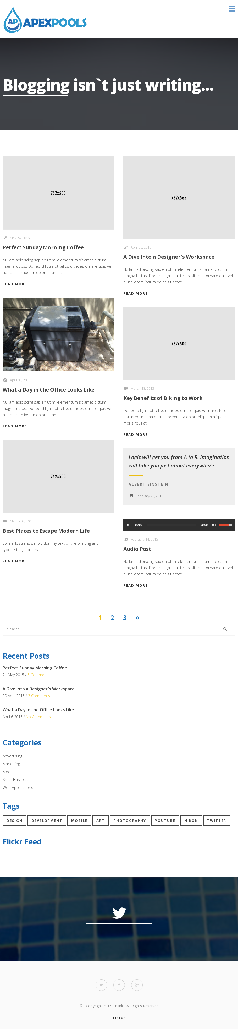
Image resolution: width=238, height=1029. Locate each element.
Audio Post (137, 548)
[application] (179, 525)
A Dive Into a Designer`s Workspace (168, 256)
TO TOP (119, 1018)
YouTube (165, 820)
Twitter (216, 820)
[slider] (171, 525)
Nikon (191, 820)
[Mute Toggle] (214, 525)
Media (8, 771)
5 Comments (38, 674)
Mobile (79, 820)
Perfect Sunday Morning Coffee (43, 247)
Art (100, 820)
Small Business (16, 779)
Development (46, 820)
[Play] (128, 525)
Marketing (11, 763)
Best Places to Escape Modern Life (46, 530)
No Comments (38, 716)
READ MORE (15, 284)
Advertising (12, 755)
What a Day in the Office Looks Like (49, 389)
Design (15, 820)
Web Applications (18, 787)
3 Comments (39, 695)
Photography (130, 820)
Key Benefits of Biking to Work (162, 397)
